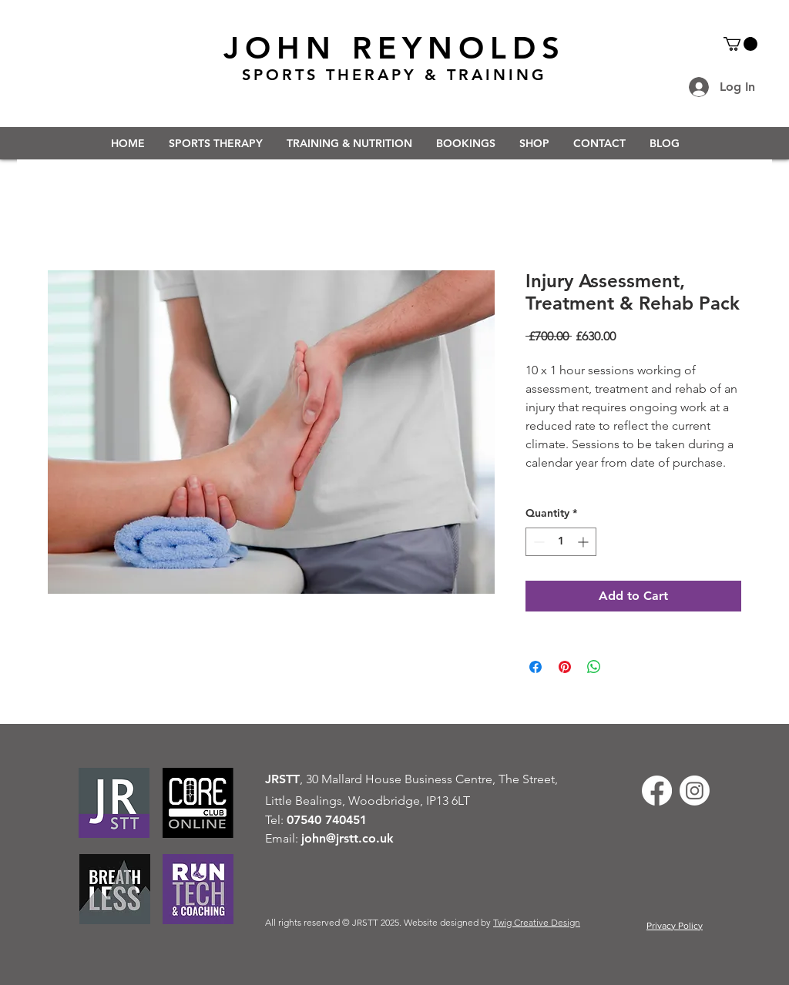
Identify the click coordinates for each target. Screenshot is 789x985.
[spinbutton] (561, 541)
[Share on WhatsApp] (594, 667)
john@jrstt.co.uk (347, 838)
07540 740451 (327, 819)
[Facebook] (657, 791)
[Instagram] (695, 791)
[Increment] (584, 541)
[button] (740, 44)
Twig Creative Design (536, 922)
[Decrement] (537, 541)
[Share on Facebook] (535, 667)
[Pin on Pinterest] (565, 667)
